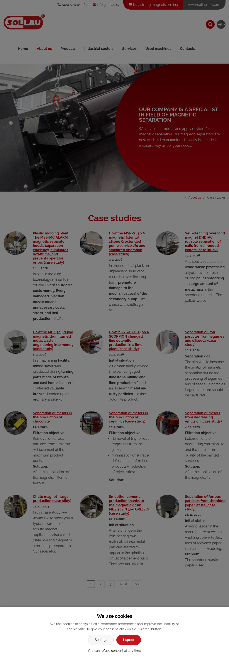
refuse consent (112, 651)
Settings (101, 640)
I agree (128, 640)
